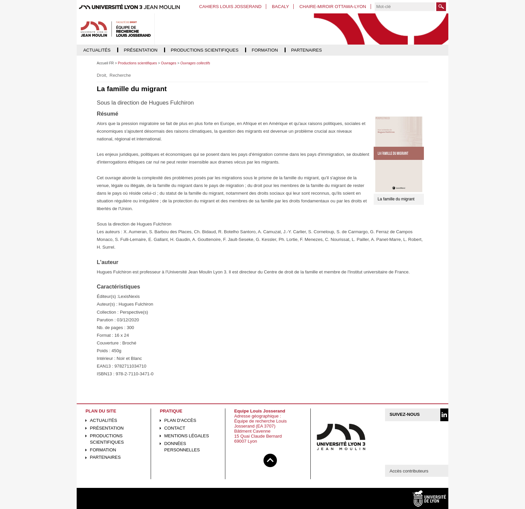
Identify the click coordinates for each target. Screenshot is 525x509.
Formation (103, 449)
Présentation (107, 428)
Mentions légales (186, 435)
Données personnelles (182, 446)
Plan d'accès (180, 420)
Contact (174, 428)
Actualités (103, 420)
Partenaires (105, 457)
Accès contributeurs (408, 470)
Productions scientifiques (107, 439)
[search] (405, 6)
